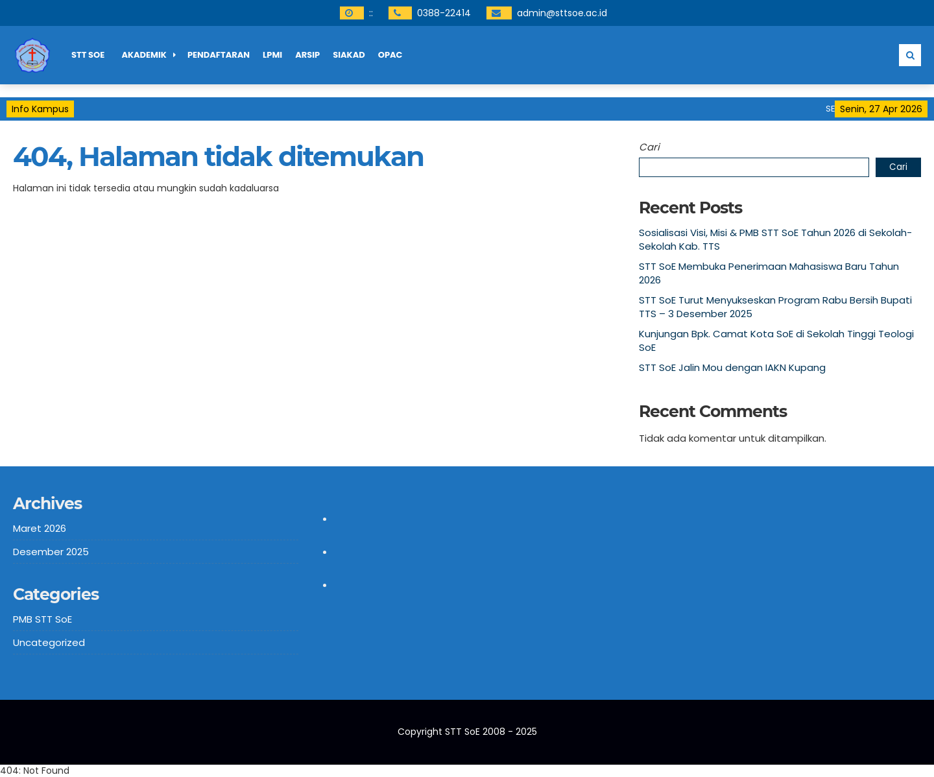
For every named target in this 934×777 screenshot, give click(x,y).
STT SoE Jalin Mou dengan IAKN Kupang (732, 367)
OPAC (390, 55)
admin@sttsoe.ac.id (562, 12)
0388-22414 (444, 12)
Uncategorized (49, 642)
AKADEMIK (144, 55)
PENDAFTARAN (218, 55)
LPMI (272, 55)
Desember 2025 (51, 551)
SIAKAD (349, 55)
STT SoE (87, 55)
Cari (649, 147)
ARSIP (307, 55)
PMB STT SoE (42, 619)
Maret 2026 (39, 528)
